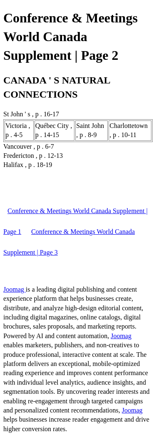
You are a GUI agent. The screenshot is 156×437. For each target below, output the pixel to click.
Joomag (14, 289)
